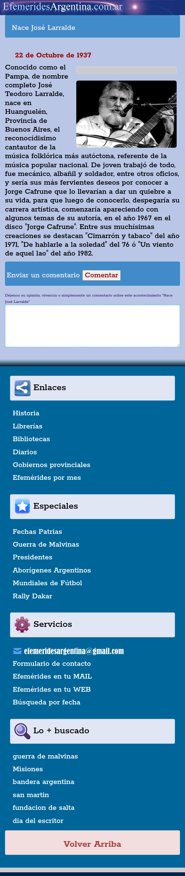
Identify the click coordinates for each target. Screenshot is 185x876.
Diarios (25, 452)
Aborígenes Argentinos (52, 570)
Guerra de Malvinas (46, 544)
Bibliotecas (31, 439)
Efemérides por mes (47, 477)
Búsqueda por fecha (46, 702)
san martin (31, 795)
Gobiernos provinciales (51, 465)
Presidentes (33, 557)
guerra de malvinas (45, 756)
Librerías (27, 426)
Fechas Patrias (37, 532)
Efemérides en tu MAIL (52, 676)
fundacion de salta (44, 808)
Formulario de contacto (52, 663)
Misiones (28, 769)
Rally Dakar (32, 596)
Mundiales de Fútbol (47, 583)
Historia (26, 413)
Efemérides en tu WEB (52, 689)
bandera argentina (43, 782)
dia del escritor (38, 821)
